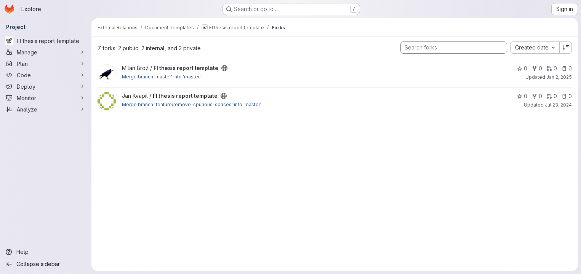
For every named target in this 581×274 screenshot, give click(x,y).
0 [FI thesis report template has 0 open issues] (567, 68)
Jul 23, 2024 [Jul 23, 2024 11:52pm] (558, 105)
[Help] (45, 252)
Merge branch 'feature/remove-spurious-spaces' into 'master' (191, 104)
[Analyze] (45, 109)
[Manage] (45, 52)
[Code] (45, 75)
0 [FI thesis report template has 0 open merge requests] (552, 68)
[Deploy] (45, 86)
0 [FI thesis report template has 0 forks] (537, 68)
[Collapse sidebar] (45, 264)
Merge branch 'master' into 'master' (161, 77)
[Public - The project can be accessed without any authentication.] (224, 68)
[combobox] (534, 47)
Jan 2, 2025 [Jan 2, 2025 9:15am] (559, 77)
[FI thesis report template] (45, 40)
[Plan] (45, 63)
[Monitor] (45, 97)
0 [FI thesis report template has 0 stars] (522, 68)
